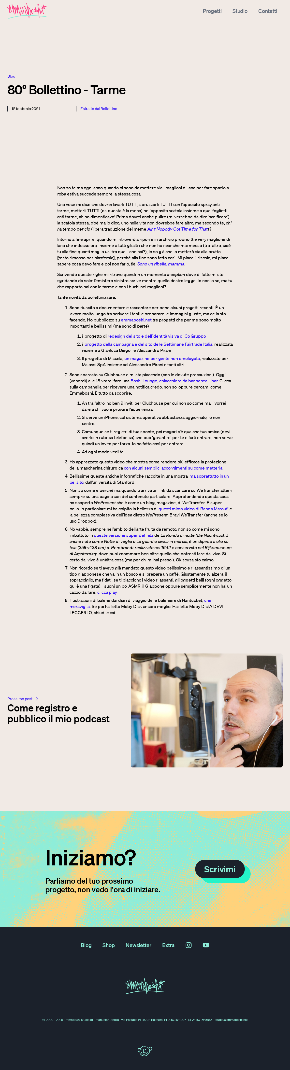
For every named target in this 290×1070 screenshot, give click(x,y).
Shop (108, 945)
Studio (240, 10)
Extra (168, 945)
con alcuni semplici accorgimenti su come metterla (173, 468)
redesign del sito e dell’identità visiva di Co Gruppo (157, 336)
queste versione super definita (124, 535)
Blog (86, 945)
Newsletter (139, 945)
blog (11, 76)
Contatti (267, 10)
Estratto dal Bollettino (98, 108)
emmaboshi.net (136, 319)
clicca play (106, 592)
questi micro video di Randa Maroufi (194, 508)
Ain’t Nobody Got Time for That (177, 229)
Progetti (212, 10)
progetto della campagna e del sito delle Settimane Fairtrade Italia (148, 344)
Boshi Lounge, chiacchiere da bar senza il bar (174, 380)
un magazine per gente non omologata (162, 358)
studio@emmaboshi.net (231, 1020)
